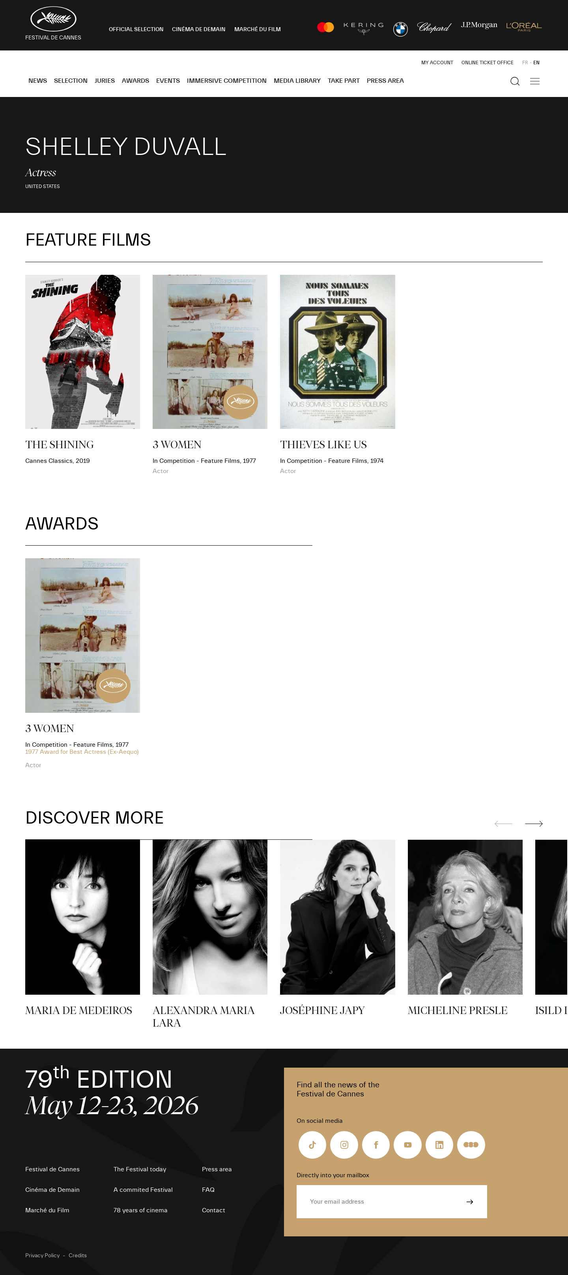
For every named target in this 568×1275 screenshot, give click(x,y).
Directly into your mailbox (333, 1175)
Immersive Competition (227, 80)
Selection (71, 80)
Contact (213, 1210)
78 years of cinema (141, 1210)
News (37, 80)
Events (168, 80)
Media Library (297, 80)
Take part (344, 80)
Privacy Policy (42, 1256)
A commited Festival (143, 1189)
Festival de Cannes (52, 1169)
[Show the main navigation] (535, 81)
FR (525, 62)
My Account (437, 62)
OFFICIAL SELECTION (136, 29)
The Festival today (140, 1169)
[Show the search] (515, 81)
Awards (135, 80)
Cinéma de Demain (52, 1189)
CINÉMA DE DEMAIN (199, 29)
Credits (78, 1256)
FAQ (208, 1189)
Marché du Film (47, 1210)
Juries (105, 80)
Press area (385, 80)
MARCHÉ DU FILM (257, 29)
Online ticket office (488, 62)
